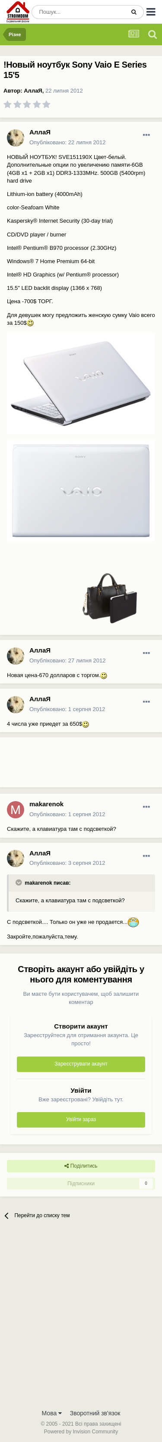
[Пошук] (78, 12)
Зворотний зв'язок (95, 1413)
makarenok (46, 804)
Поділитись (80, 1166)
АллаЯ (33, 90)
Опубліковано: (67, 142)
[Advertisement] (69, 765)
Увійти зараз (81, 1119)
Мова (52, 1413)
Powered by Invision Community (81, 1432)
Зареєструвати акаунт (80, 1064)
